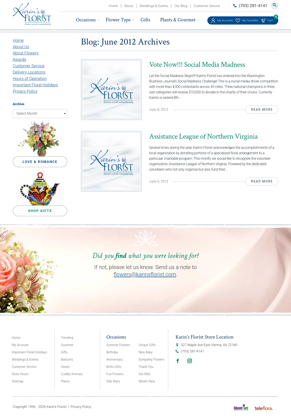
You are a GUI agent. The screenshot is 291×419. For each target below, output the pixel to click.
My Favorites (250, 20)
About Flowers (26, 53)
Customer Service (207, 6)
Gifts (145, 20)
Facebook (178, 361)
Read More (262, 109)
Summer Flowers (118, 345)
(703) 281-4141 (253, 5)
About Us (21, 46)
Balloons (67, 359)
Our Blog (180, 6)
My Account (225, 20)
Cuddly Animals (72, 374)
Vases (65, 367)
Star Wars (113, 381)
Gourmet (67, 345)
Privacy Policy (25, 91)
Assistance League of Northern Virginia (203, 136)
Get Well (144, 374)
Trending (67, 337)
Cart (270, 19)
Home (113, 6)
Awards (19, 59)
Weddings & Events (154, 6)
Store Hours (20, 374)
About (128, 6)
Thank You (146, 367)
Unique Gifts (147, 345)
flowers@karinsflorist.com (144, 274)
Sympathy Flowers (151, 359)
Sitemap (17, 381)
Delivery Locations (29, 72)
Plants (65, 381)
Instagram (189, 361)
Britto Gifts (113, 367)
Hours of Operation (30, 78)
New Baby (146, 352)
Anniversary (114, 359)
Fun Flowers (114, 374)
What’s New (147, 381)
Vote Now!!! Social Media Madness (197, 64)
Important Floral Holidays (35, 84)
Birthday (112, 352)
